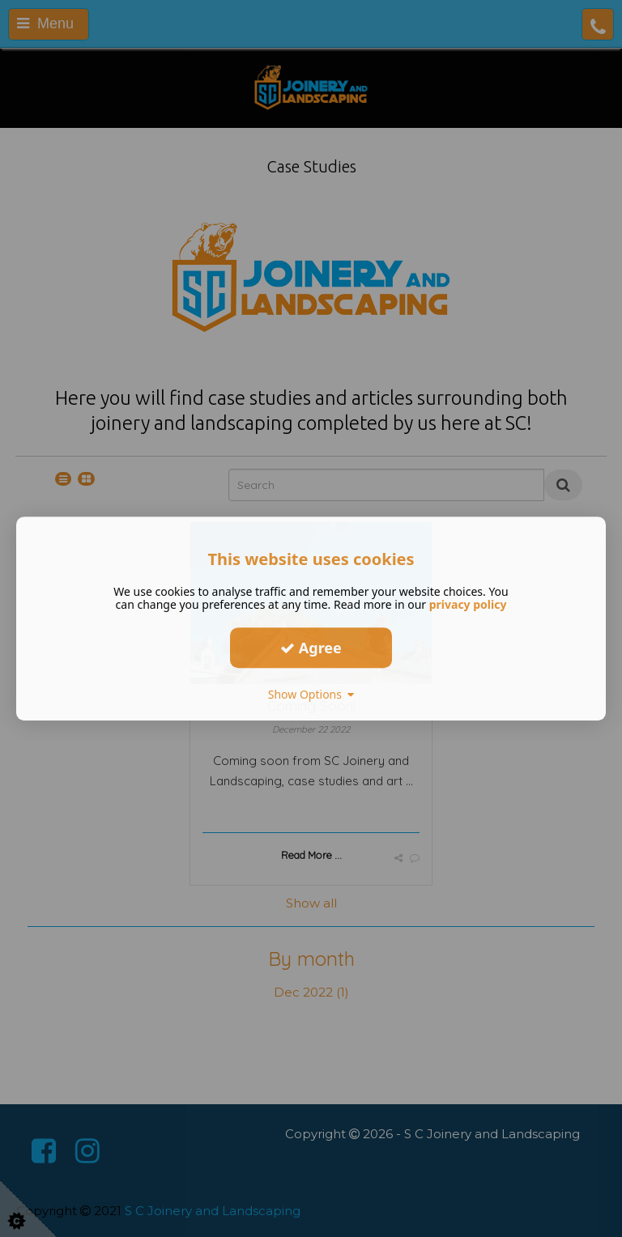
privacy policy (468, 604)
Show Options (311, 694)
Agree (311, 647)
